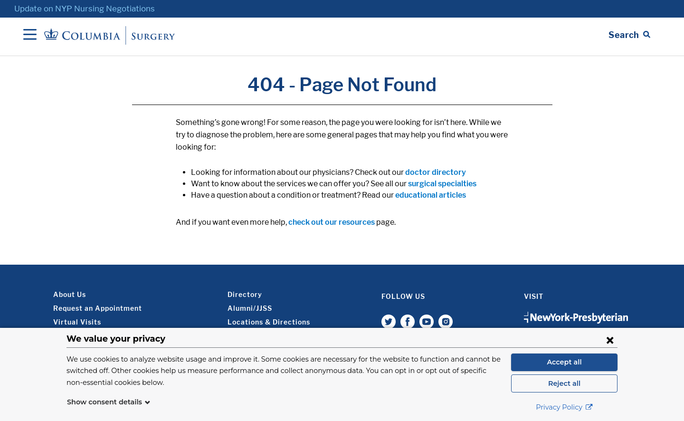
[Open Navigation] (30, 35)
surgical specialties (442, 183)
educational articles (430, 195)
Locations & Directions (269, 322)
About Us (69, 294)
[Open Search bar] (629, 35)
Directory (245, 294)
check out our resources (331, 222)
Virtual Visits (77, 322)
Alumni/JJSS (250, 308)
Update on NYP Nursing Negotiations (84, 8)
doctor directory (435, 172)
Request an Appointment (97, 308)
